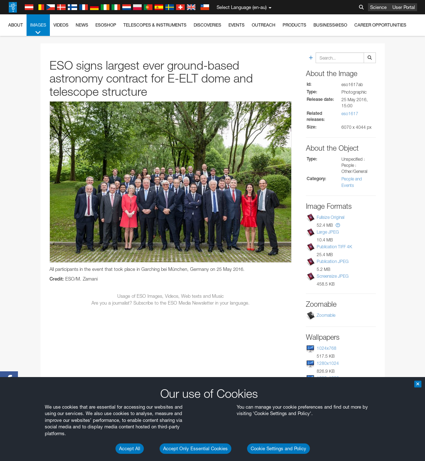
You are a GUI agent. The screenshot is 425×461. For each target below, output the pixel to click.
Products (294, 25)
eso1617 (349, 113)
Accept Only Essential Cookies (195, 448)
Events (236, 25)
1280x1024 (328, 363)
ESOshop (105, 25)
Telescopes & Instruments (154, 25)
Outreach (263, 25)
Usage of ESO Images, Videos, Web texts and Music (170, 296)
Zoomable (326, 315)
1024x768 (326, 348)
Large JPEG (328, 232)
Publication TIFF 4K (334, 246)
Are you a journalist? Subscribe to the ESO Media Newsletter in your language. (170, 303)
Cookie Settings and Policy (278, 448)
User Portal (403, 7)
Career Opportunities (380, 25)
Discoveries (207, 25)
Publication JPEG (333, 261)
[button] (338, 225)
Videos (61, 25)
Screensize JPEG (333, 276)
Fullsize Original (330, 217)
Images (38, 29)
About (15, 25)
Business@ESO (330, 25)
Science (378, 7)
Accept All (129, 448)
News (82, 25)
